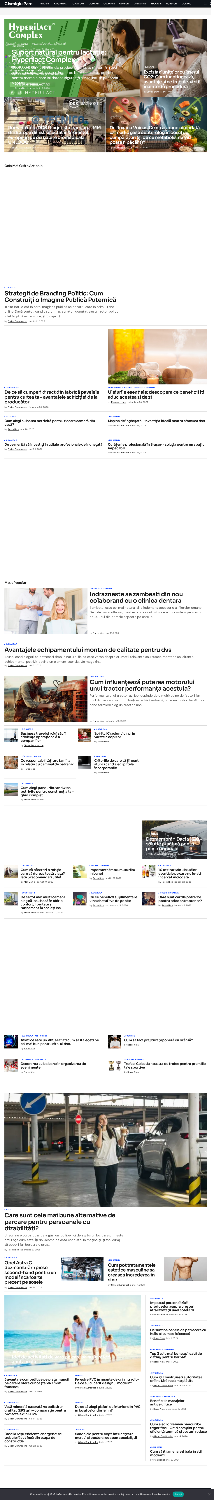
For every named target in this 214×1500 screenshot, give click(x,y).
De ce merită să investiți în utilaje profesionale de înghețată (53, 445)
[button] (205, 3)
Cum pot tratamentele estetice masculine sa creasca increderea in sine (132, 1274)
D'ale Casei (127, 387)
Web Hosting (41, 1038)
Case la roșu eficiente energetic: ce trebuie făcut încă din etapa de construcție (33, 1439)
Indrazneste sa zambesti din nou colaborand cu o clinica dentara (136, 597)
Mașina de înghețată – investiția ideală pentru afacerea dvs (156, 421)
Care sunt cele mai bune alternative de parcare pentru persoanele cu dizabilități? (59, 1223)
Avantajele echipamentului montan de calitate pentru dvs (88, 650)
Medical (38, 758)
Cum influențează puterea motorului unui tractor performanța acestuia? (142, 686)
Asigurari (104, 867)
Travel (39, 1353)
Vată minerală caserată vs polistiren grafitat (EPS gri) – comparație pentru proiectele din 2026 (35, 1411)
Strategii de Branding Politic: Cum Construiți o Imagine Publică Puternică (60, 296)
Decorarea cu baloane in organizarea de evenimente (53, 1067)
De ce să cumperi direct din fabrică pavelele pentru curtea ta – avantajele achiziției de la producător (51, 397)
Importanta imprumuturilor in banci (112, 873)
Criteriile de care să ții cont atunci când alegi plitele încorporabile (116, 765)
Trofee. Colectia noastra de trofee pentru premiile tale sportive (165, 1067)
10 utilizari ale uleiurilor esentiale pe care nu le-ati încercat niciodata (179, 875)
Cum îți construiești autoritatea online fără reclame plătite (176, 1380)
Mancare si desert (43, 997)
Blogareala (18, 46)
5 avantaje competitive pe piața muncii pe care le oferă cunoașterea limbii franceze (36, 1384)
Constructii (12, 387)
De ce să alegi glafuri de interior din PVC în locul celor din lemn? (108, 1410)
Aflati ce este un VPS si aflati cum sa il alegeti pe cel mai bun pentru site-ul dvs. (60, 1043)
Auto (8, 1211)
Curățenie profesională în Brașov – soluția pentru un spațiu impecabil (156, 446)
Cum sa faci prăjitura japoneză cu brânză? (158, 1042)
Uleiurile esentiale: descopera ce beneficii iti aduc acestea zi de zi (156, 395)
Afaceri (94, 867)
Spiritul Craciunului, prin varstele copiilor (114, 737)
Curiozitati (11, 288)
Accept (178, 1494)
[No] (209, 1494)
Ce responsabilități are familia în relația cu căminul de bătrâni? (47, 764)
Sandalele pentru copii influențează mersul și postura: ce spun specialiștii (106, 1437)
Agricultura (97, 678)
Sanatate (149, 67)
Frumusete (139, 387)
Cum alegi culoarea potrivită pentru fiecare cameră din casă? (49, 423)
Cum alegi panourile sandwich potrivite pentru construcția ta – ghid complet (47, 793)
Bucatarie (18, 997)
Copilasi (80, 1431)
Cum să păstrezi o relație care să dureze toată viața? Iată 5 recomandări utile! (43, 875)
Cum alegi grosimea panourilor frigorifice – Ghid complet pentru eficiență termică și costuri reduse (178, 1429)
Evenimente (40, 1061)
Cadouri (129, 1061)
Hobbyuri (139, 1061)
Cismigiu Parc (18, 3)
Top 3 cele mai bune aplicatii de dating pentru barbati (176, 1357)
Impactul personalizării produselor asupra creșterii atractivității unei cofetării (172, 1307)
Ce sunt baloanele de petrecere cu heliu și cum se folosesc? (178, 1333)
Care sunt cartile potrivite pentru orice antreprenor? (180, 900)
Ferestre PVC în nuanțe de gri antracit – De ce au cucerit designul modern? (107, 1383)
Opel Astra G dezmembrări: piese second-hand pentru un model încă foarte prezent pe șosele (30, 1274)
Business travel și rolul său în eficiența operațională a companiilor (44, 738)
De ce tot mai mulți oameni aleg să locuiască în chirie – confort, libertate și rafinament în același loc (43, 904)
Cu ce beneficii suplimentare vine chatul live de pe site (113, 900)
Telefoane (169, 1351)
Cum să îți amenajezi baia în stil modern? (176, 1455)
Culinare (28, 997)
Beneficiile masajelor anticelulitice (167, 1404)
